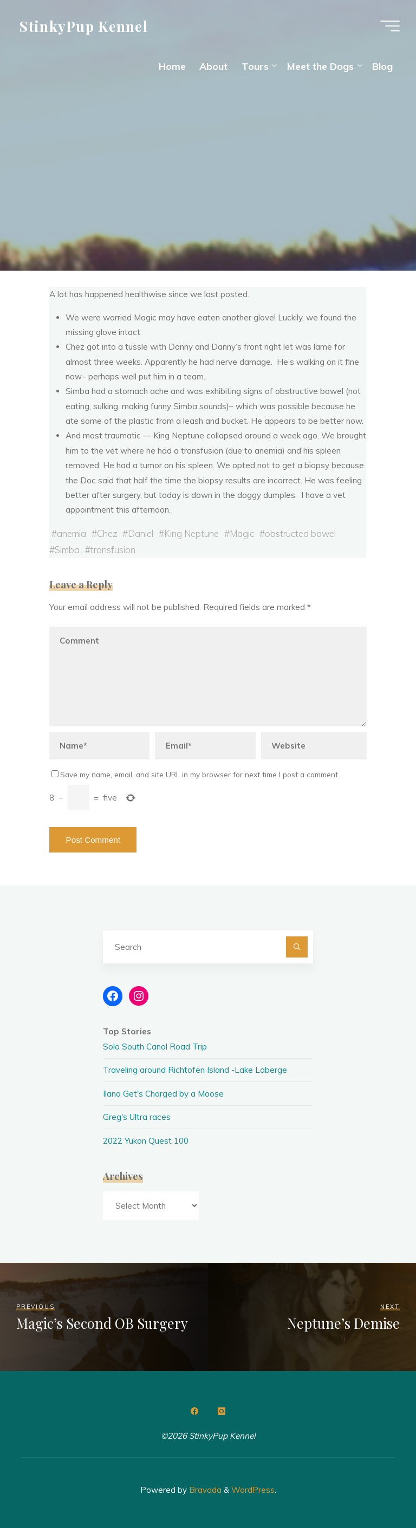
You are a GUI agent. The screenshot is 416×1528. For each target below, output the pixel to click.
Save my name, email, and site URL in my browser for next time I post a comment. (195, 774)
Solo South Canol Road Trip (155, 1046)
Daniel (141, 533)
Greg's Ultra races (137, 1117)
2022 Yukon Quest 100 (145, 1141)
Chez (107, 533)
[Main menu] (390, 26)
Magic (242, 533)
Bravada (204, 1490)
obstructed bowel (300, 533)
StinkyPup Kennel (84, 25)
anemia (71, 533)
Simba (67, 549)
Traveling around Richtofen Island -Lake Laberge (195, 1070)
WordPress (253, 1490)
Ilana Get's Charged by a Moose (163, 1093)
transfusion (112, 549)
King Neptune (192, 533)
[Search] (297, 947)
